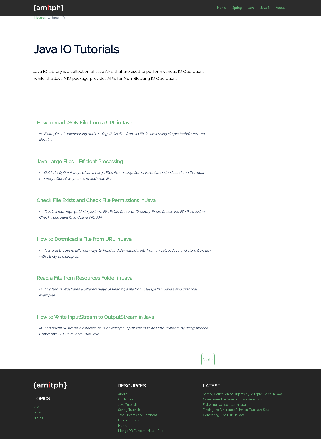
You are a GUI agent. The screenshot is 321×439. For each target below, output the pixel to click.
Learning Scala (128, 420)
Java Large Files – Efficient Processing (80, 161)
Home (221, 8)
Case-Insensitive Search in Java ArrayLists (232, 399)
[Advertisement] (296, 111)
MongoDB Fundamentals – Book (141, 431)
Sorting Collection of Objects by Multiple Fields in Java (242, 394)
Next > (208, 360)
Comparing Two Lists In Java (223, 415)
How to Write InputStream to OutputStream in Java (95, 317)
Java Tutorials (128, 404)
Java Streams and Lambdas (137, 415)
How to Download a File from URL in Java (84, 239)
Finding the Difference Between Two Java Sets (236, 410)
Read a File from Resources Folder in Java (84, 278)
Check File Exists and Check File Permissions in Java (96, 200)
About (280, 8)
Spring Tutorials (129, 410)
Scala (37, 412)
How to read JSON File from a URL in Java (84, 123)
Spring (237, 8)
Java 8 (265, 8)
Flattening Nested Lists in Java (224, 404)
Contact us (126, 399)
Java (251, 8)
